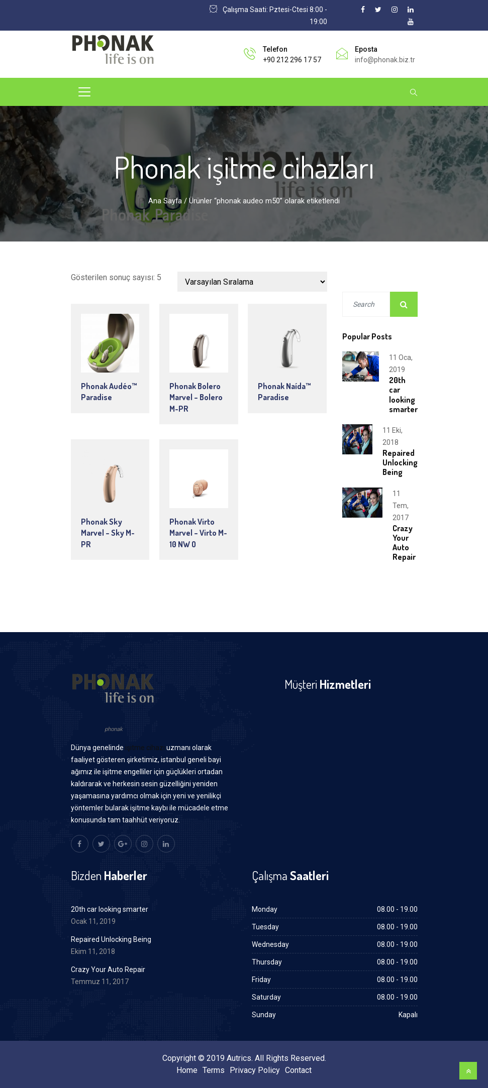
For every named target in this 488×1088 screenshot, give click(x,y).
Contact (298, 1070)
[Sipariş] (252, 282)
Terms (214, 1070)
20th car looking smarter (403, 394)
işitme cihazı (145, 748)
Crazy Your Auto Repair (404, 542)
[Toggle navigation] (84, 91)
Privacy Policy (255, 1070)
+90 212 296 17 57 (292, 60)
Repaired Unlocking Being (400, 462)
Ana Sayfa (165, 200)
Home (187, 1070)
